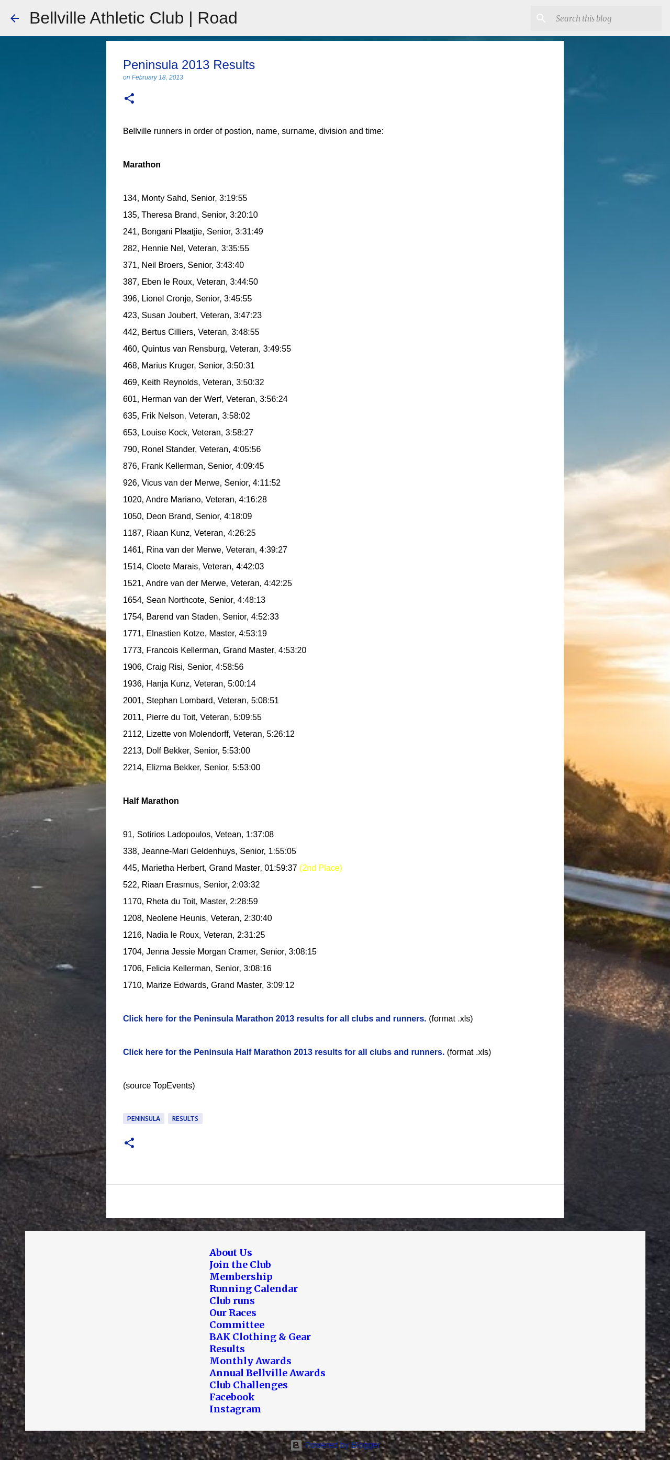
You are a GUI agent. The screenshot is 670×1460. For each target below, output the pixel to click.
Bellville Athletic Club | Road (133, 17)
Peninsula (143, 1118)
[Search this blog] (607, 18)
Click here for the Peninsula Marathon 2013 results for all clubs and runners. (275, 1018)
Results (185, 1118)
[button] (129, 99)
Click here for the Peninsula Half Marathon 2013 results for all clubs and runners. (283, 1052)
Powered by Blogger (335, 1445)
